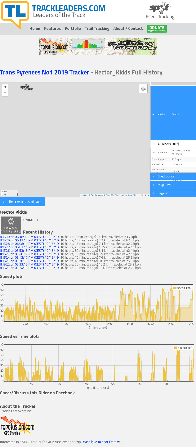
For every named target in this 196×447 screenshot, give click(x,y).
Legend (163, 193)
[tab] (173, 144)
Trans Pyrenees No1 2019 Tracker (45, 72)
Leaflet (84, 195)
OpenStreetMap (129, 195)
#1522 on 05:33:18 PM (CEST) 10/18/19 (29, 264)
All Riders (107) (168, 143)
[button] (22, 201)
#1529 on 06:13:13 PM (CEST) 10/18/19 (29, 240)
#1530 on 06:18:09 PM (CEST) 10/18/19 (29, 236)
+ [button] (5, 87)
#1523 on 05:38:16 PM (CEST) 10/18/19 (29, 260)
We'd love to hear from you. (103, 441)
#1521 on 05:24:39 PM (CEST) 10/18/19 (29, 267)
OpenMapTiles (112, 195)
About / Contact (128, 28)
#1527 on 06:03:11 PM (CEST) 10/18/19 (29, 247)
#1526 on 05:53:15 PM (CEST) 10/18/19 (29, 250)
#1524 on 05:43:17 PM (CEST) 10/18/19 (29, 257)
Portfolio (73, 28)
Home (34, 28)
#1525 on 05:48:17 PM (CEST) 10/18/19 (29, 254)
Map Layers (166, 184)
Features (52, 28)
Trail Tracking (97, 28)
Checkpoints (166, 176)
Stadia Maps (97, 195)
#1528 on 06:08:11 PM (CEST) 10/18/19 (29, 243)
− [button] (5, 93)
